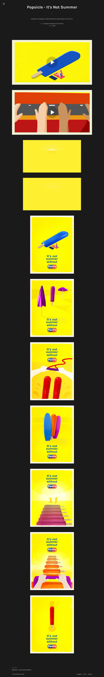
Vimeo (84, 674)
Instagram (79, 674)
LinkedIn (90, 674)
